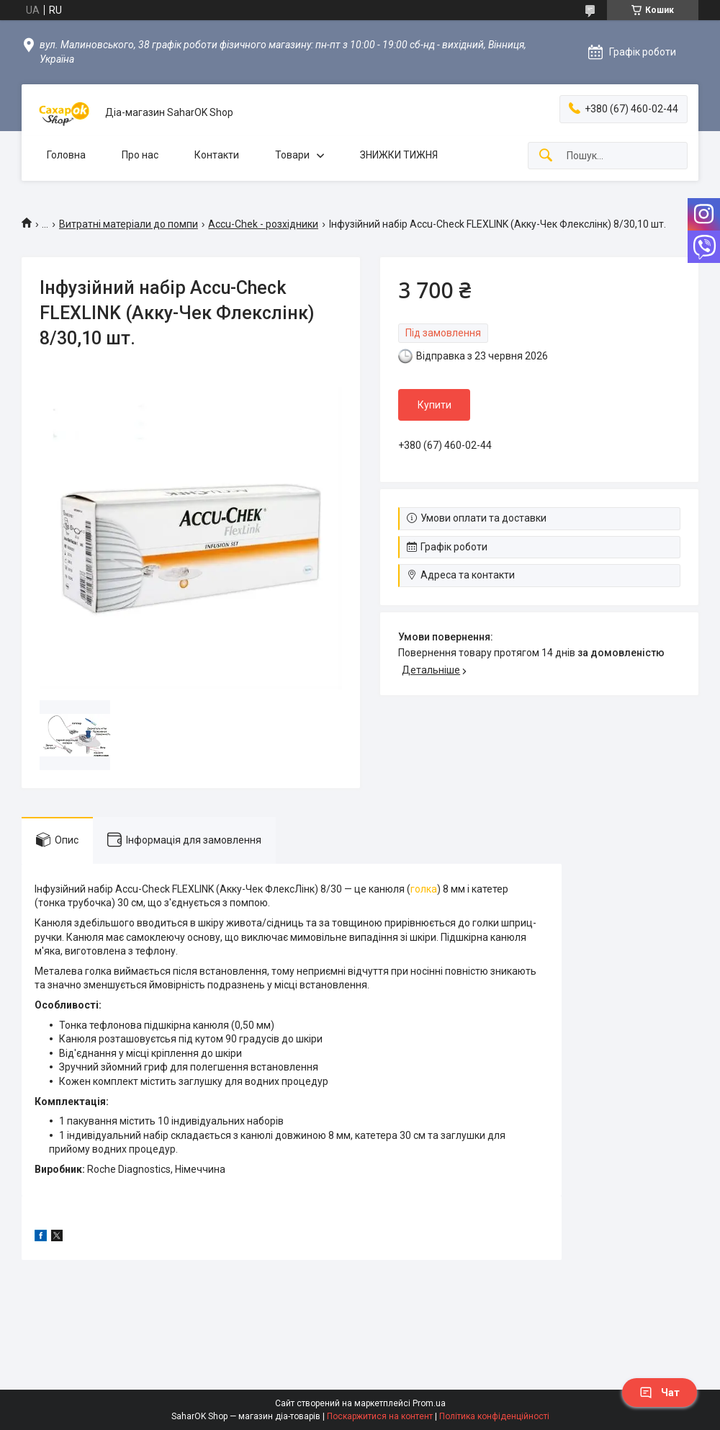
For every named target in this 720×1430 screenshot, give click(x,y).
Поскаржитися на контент (380, 1416)
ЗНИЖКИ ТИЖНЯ (399, 155)
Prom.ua (429, 1403)
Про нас (140, 155)
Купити (434, 405)
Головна (66, 155)
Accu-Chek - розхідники (263, 224)
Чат (659, 1392)
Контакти (216, 155)
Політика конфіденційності (494, 1416)
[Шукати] (546, 156)
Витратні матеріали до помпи (128, 224)
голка (423, 889)
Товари (292, 155)
